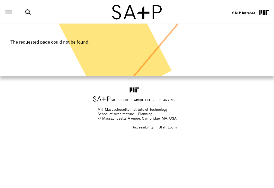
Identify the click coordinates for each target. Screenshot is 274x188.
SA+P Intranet (243, 13)
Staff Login (168, 127)
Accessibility (143, 127)
